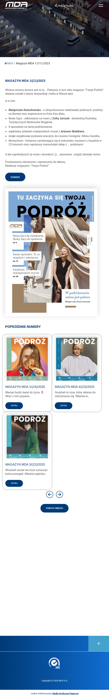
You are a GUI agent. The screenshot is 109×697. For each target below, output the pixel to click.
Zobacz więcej (54, 508)
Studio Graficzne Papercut (65, 693)
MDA (8, 63)
